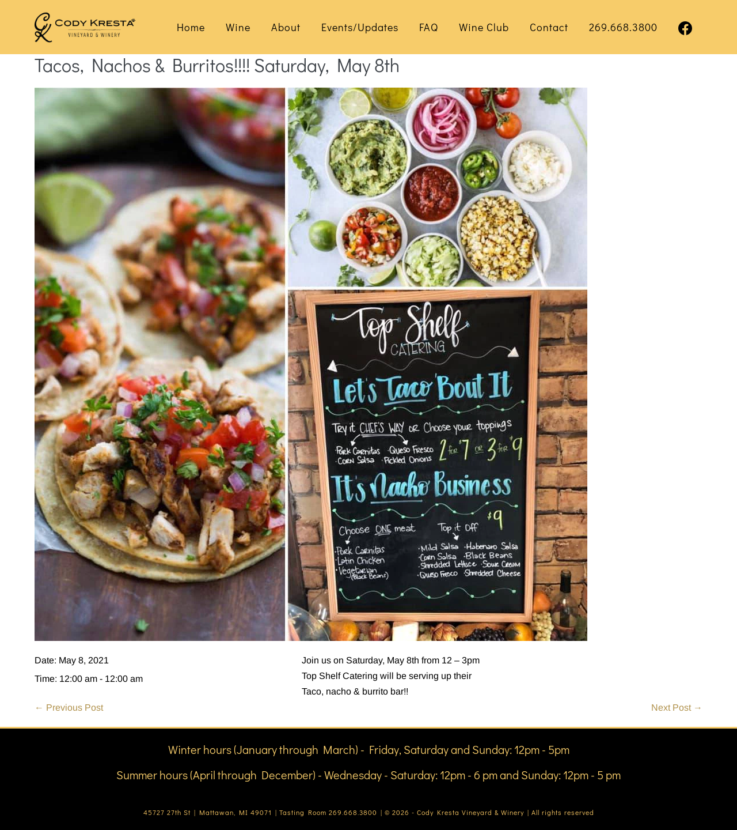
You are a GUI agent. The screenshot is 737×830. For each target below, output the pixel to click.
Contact (549, 27)
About (286, 27)
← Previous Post (69, 707)
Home (191, 27)
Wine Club (484, 27)
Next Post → (676, 707)
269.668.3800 (623, 27)
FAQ (428, 27)
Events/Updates (359, 27)
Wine (238, 27)
